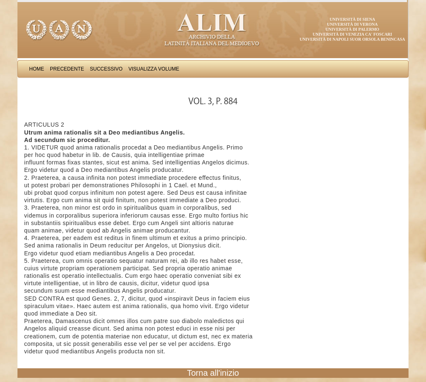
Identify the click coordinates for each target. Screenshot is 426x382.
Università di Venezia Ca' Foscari (352, 34)
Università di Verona (352, 24)
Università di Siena (352, 19)
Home (36, 69)
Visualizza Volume (154, 69)
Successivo (106, 69)
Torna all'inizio (213, 372)
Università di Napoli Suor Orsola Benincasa (352, 39)
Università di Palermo (352, 29)
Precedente (67, 69)
